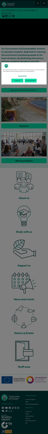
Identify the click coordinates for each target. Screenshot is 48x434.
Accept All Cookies (30, 80)
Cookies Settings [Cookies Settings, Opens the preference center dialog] (22, 76)
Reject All (17, 80)
